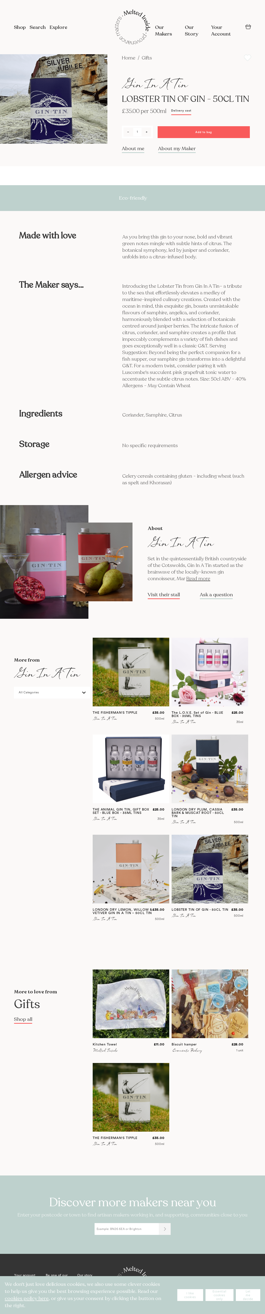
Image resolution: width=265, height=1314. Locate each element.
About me (133, 148)
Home (129, 57)
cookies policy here (27, 1298)
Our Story (191, 30)
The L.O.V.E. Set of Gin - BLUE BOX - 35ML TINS (197, 714)
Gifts (147, 57)
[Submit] (165, 1229)
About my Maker (177, 148)
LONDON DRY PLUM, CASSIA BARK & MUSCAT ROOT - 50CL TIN (198, 813)
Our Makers (163, 30)
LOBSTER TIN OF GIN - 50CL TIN (200, 909)
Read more (198, 578)
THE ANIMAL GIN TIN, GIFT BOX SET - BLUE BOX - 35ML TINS (121, 811)
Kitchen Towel (105, 1044)
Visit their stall (164, 595)
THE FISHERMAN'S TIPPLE (115, 712)
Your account (24, 1275)
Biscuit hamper (184, 1044)
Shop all (23, 1019)
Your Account (221, 30)
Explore (58, 27)
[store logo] (132, 27)
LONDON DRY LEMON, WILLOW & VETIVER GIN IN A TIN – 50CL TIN (122, 911)
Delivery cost (181, 110)
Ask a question (216, 595)
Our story (84, 1275)
